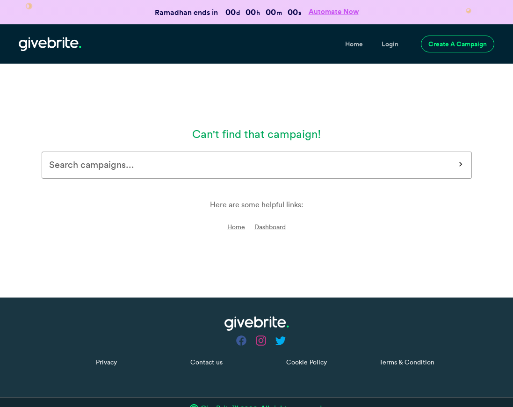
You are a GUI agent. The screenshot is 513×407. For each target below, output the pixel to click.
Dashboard (270, 203)
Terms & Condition (406, 338)
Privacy (106, 338)
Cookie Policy (306, 338)
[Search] (460, 141)
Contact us (206, 338)
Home (236, 203)
